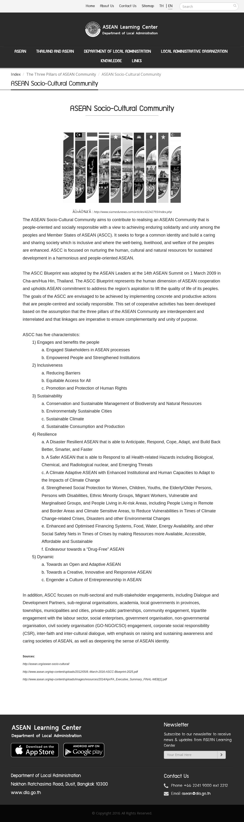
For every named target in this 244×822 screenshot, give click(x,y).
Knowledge (111, 61)
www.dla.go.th (26, 793)
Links (137, 61)
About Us (107, 6)
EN (170, 6)
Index (16, 74)
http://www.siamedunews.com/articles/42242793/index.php (133, 212)
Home (90, 6)
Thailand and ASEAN (55, 51)
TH (162, 6)
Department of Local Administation (117, 51)
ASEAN (20, 51)
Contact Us (127, 6)
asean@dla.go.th (196, 793)
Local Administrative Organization (194, 51)
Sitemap (148, 6)
